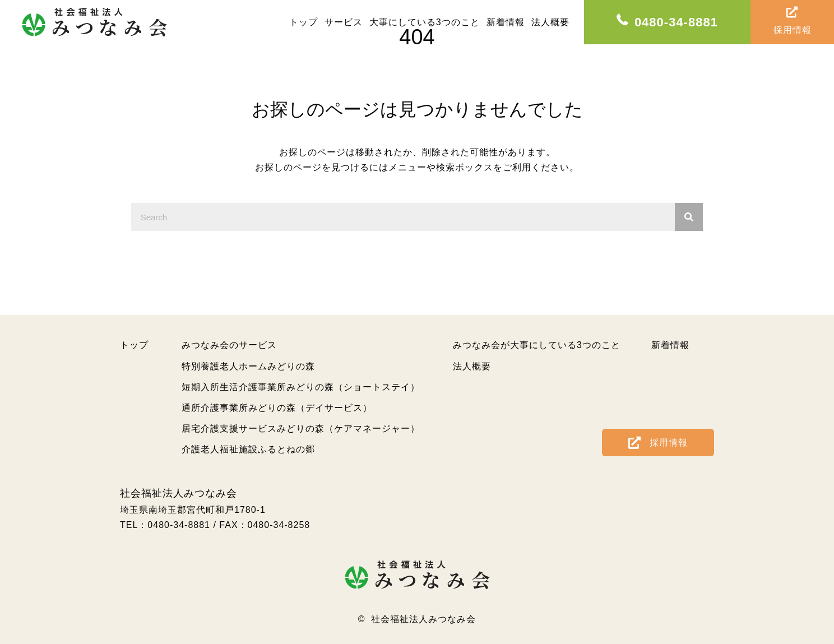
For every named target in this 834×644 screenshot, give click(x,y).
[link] (303, 22)
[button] (658, 442)
